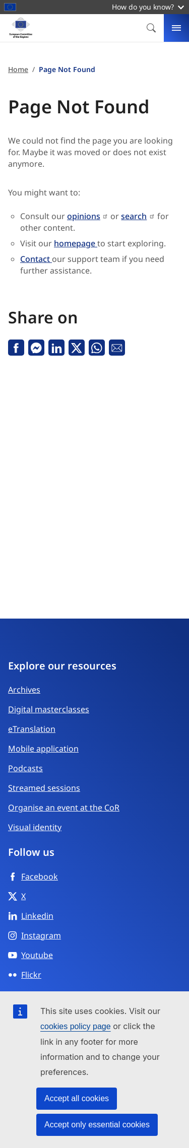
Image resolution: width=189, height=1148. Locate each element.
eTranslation (31, 728)
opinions (83, 216)
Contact (36, 258)
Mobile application (43, 748)
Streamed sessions (44, 787)
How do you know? (148, 7)
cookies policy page (75, 1026)
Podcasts (25, 768)
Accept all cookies (76, 1098)
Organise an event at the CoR (63, 807)
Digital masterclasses (48, 709)
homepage (75, 243)
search (134, 216)
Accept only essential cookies (97, 1124)
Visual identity (34, 827)
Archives (24, 689)
